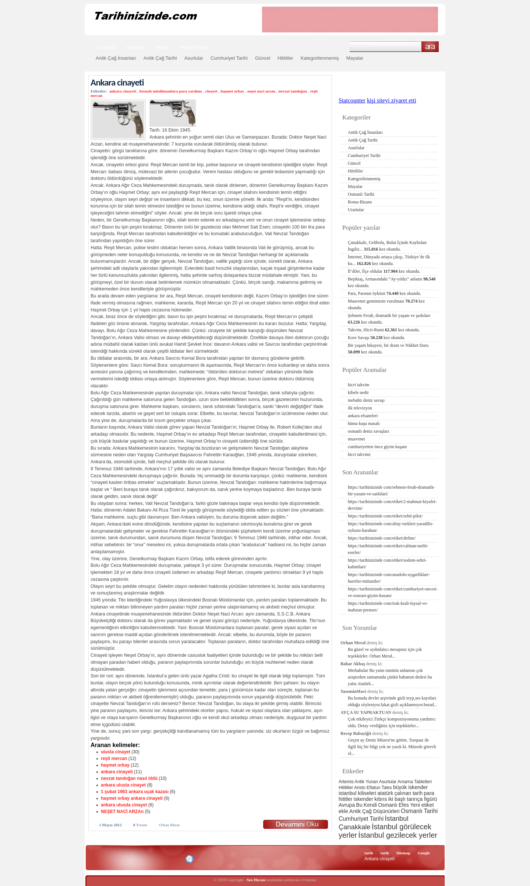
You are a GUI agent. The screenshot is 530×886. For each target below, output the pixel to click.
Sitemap (403, 853)
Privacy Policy (194, 47)
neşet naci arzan (261, 91)
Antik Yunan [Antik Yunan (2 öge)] (366, 781)
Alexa (108, 859)
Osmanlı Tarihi (361, 194)
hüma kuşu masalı (364, 423)
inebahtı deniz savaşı (366, 400)
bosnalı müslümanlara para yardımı (170, 91)
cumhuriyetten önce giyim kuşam (377, 446)
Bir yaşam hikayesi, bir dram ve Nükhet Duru (388, 349)
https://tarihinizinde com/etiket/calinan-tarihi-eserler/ (388, 549)
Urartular (356, 209)
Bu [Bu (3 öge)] (359, 805)
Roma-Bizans (360, 202)
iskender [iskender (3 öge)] (363, 799)
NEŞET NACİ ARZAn (122, 811)
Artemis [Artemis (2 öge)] (346, 781)
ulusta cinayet (115, 751)
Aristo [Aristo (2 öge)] (359, 787)
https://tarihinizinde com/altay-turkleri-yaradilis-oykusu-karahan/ (391, 527)
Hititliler (285, 58)
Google (424, 853)
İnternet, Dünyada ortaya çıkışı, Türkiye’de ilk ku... (389, 260)
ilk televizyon (360, 408)
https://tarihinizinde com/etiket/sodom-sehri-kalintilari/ (387, 563)
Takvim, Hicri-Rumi (384, 329)
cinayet (211, 91)
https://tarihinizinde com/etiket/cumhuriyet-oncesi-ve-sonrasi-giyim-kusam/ (393, 592)
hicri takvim (358, 384)
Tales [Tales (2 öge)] (387, 787)
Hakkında (135, 47)
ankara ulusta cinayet (123, 785)
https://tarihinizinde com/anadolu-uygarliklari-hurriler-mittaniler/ (389, 578)
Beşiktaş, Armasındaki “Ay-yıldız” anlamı (391, 282)
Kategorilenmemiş (320, 58)
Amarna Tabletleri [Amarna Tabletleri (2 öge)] (415, 781)
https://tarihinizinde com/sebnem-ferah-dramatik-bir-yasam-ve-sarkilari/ (391, 490)
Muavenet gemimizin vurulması (386, 304)
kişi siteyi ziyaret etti (391, 100)
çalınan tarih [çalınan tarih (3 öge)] (409, 793)
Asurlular (193, 58)
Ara (430, 46)
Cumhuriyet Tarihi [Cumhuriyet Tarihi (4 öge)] (361, 819)
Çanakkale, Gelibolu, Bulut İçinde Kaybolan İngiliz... (387, 246)
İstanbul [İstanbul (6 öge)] (396, 818)
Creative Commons (98, 858)
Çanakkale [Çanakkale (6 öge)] (354, 827)
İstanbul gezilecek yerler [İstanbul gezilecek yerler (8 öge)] (397, 835)
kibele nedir (358, 392)
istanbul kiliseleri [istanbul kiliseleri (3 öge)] (357, 793)
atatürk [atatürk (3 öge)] (385, 793)
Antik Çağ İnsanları (116, 58)
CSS (154, 859)
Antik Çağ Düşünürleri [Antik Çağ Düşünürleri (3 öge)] (374, 811)
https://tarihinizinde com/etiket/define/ (382, 538)
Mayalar (354, 58)
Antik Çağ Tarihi (160, 58)
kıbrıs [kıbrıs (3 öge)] (380, 799)
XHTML (129, 858)
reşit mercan (114, 758)
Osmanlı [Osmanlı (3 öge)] (387, 805)
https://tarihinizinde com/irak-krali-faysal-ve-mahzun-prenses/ (388, 607)
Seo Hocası (256, 880)
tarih (368, 853)
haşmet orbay (232, 91)
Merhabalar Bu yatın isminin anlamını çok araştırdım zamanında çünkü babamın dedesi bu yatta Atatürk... (390, 677)
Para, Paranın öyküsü (384, 293)
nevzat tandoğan (293, 91)
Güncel (262, 58)
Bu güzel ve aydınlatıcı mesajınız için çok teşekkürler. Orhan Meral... (385, 653)
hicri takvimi (359, 454)
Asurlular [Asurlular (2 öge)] (387, 781)
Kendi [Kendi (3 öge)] (370, 805)
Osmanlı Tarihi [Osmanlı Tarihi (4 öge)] (419, 811)
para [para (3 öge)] (429, 793)
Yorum (140, 825)
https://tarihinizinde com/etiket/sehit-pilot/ (385, 516)
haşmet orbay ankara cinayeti (132, 798)
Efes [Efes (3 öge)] (404, 805)
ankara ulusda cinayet (124, 804)
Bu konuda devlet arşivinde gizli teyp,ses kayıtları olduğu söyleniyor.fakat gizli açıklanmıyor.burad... (392, 701)
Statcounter (352, 100)
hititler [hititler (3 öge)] (345, 799)
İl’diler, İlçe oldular (384, 271)
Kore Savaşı (376, 337)
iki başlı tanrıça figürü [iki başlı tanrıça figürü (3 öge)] (412, 799)
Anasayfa (106, 47)
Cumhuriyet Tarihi (229, 58)
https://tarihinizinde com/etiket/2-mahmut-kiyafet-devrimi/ (392, 505)
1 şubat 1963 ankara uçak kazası (135, 791)
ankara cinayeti (122, 91)
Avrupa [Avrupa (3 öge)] (347, 805)
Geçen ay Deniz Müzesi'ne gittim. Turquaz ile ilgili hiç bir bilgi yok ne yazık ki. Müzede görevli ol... (392, 746)
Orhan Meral (169, 825)
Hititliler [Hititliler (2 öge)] (346, 787)
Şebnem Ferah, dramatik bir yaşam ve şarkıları (389, 319)
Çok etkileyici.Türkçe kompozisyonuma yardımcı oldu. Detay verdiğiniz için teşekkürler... (392, 722)
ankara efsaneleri (363, 415)
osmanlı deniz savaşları (368, 431)
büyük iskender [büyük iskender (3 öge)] (410, 787)
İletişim (162, 47)
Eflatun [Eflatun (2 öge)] (373, 787)
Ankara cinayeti (117, 82)
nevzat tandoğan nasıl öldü (129, 778)
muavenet (356, 439)
